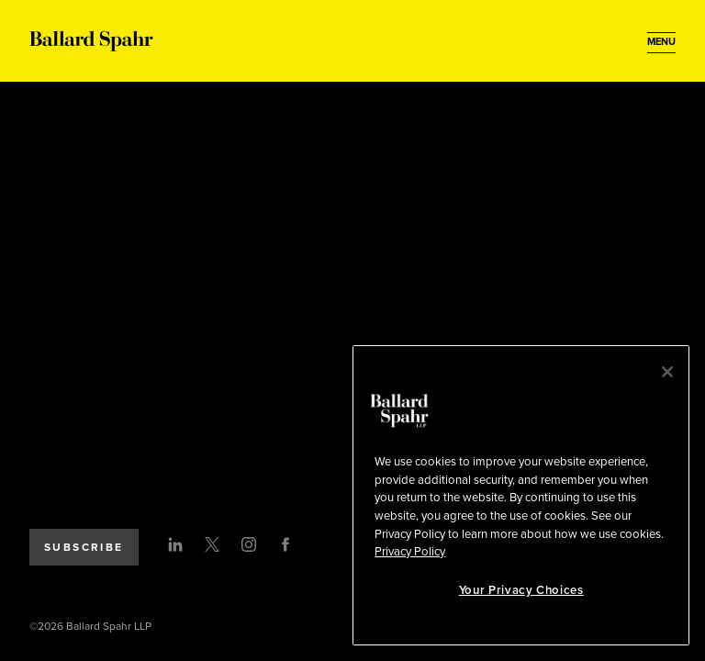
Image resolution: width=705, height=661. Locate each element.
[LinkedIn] (175, 544)
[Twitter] (212, 544)
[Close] (667, 372)
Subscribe (84, 547)
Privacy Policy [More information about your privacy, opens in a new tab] (410, 551)
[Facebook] (285, 544)
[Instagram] (248, 544)
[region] (521, 495)
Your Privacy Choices (521, 590)
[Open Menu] (661, 42)
